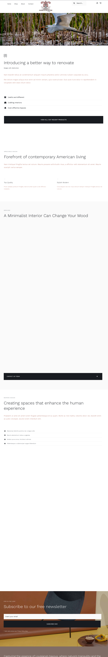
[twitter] (100, 647)
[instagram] (93, 647)
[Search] (84, 3)
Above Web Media (26, 647)
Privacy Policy (21, 574)
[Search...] (88, 3)
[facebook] (96, 647)
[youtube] (103, 647)
